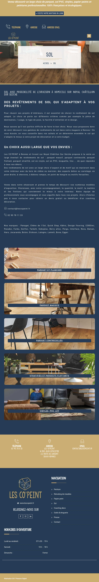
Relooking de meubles (62, 494)
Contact (57, 522)
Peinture (57, 489)
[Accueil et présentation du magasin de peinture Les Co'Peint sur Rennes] (13, 36)
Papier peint (58, 499)
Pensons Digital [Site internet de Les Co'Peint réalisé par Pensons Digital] (21, 578)
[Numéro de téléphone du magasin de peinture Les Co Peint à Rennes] (16, 449)
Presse (56, 517)
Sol (54, 63)
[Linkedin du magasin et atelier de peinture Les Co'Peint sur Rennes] (31, 516)
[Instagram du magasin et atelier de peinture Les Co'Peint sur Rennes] (26, 516)
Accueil (46, 63)
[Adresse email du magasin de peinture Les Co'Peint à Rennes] (82, 449)
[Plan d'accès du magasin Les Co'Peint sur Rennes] (49, 457)
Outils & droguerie (61, 513)
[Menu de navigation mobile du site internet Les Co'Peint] (89, 36)
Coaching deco (60, 508)
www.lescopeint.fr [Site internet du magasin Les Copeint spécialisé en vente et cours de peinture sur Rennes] (27, 503)
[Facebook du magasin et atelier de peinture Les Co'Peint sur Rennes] (21, 516)
